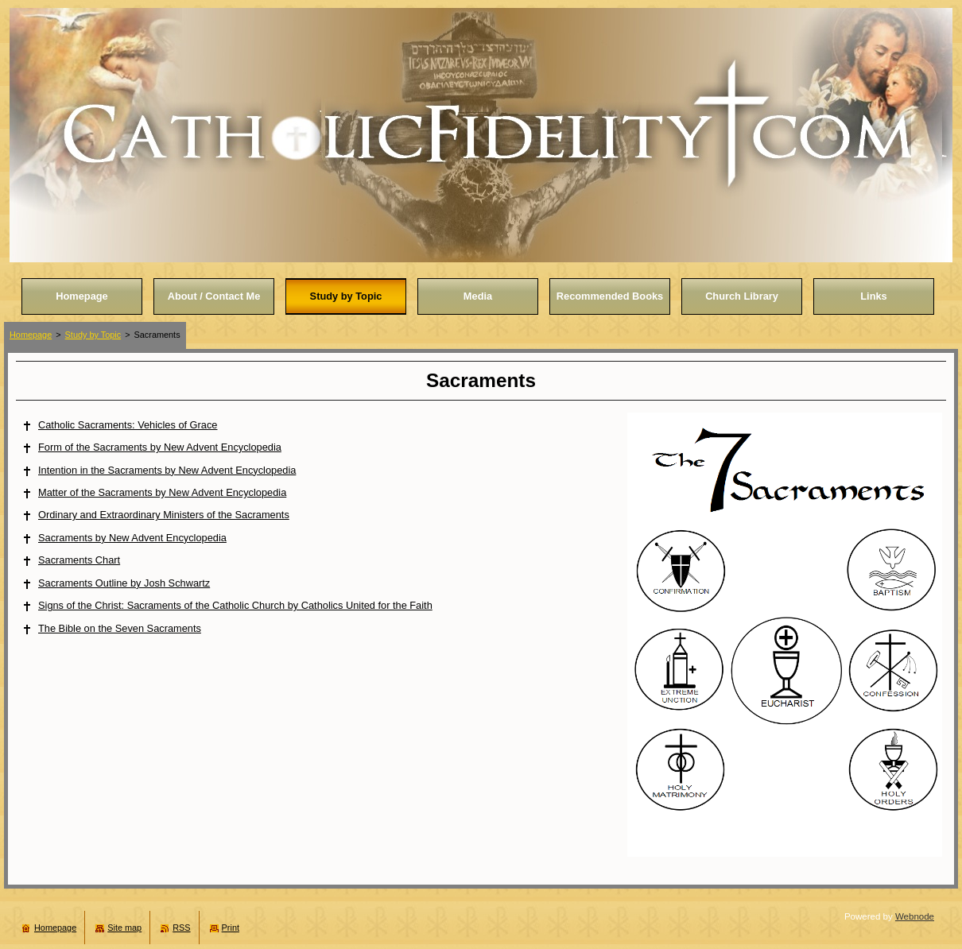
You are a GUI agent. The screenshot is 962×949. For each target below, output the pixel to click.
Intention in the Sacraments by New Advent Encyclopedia (167, 470)
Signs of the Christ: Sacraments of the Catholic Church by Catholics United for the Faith (235, 605)
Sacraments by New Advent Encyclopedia (132, 538)
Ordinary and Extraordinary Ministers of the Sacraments (163, 515)
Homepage (31, 334)
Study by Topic (93, 334)
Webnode (914, 916)
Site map (124, 927)
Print (230, 927)
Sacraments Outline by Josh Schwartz (124, 583)
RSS (181, 927)
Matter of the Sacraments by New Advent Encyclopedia (162, 492)
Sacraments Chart (79, 560)
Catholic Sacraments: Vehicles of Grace (127, 425)
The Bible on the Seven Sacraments (119, 628)
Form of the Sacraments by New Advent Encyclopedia (159, 447)
